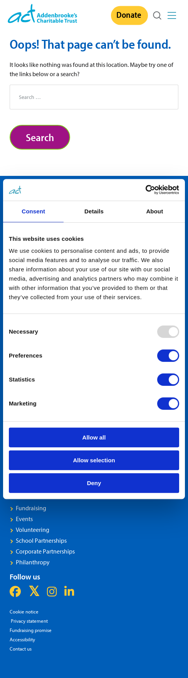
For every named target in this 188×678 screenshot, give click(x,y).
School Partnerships (41, 540)
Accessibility (22, 639)
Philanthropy (33, 562)
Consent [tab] (33, 211)
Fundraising (31, 508)
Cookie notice (24, 611)
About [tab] (154, 211)
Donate (128, 14)
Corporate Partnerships (45, 551)
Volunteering (32, 529)
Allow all (94, 437)
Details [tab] (94, 211)
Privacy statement (29, 620)
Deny (94, 483)
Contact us (21, 648)
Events (24, 519)
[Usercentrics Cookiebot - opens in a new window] (145, 190)
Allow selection (94, 460)
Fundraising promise (31, 630)
